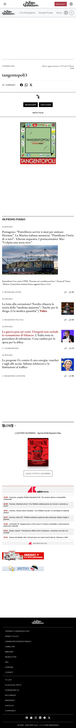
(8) (71, 376)
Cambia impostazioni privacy (18, 641)
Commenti (8, 85)
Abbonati (61, 4)
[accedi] (71, 4)
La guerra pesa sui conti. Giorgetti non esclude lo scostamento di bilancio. (30, 333)
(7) (71, 348)
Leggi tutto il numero (38, 473)
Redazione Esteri (11, 292)
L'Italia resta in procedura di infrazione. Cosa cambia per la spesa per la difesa (28, 338)
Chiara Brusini (10, 348)
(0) (71, 292)
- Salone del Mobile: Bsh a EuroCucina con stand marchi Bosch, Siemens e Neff (35, 537)
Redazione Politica (12, 320)
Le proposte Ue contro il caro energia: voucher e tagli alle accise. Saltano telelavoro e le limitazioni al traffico (30, 363)
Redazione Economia (13, 376)
